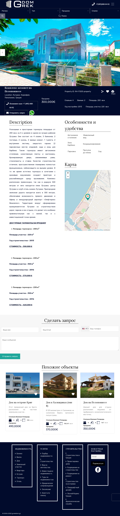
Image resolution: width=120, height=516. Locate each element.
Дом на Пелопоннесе (95, 402)
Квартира (20, 471)
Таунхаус (20, 478)
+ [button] (68, 173)
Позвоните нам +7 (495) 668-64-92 (21, 105)
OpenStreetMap (98, 230)
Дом (18, 461)
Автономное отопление (73, 136)
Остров (19, 474)
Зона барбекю (71, 144)
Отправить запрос (17, 113)
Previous (2, 52)
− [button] (68, 176)
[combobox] (15, 10)
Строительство (46, 461)
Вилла (19, 457)
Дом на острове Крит (20, 402)
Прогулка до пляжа (87, 151)
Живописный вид (88, 136)
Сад (99, 151)
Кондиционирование (91, 144)
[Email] (98, 456)
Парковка (72, 151)
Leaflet (90, 230)
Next (117, 52)
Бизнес (19, 454)
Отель (19, 481)
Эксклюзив (46, 489)
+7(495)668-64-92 (100, 4)
